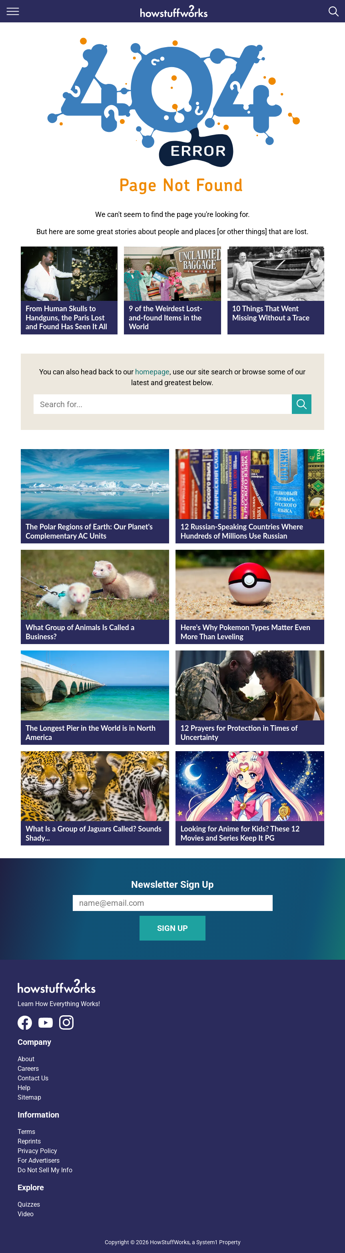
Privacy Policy (37, 1151)
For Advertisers (39, 1160)
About (26, 1059)
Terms (26, 1132)
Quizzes (29, 1204)
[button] (172, 1042)
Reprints (29, 1141)
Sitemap (29, 1097)
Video (26, 1214)
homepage (152, 372)
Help (24, 1088)
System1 (207, 1242)
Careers (28, 1068)
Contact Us (33, 1078)
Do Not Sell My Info (45, 1170)
